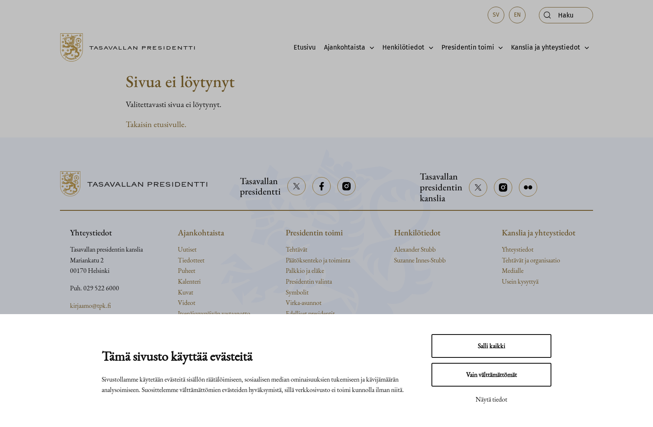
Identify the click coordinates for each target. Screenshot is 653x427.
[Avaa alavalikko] (369, 47)
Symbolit (297, 292)
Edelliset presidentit (310, 313)
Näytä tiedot (491, 399)
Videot (186, 302)
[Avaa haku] (566, 15)
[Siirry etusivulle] (131, 47)
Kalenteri (189, 281)
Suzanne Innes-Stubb (420, 260)
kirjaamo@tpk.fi (90, 305)
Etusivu (305, 47)
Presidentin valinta (309, 281)
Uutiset (187, 249)
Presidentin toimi (467, 47)
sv (496, 14)
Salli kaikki (491, 346)
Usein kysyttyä (520, 281)
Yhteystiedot (517, 249)
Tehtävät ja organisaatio (531, 260)
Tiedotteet (191, 260)
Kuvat (185, 292)
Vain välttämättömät (491, 374)
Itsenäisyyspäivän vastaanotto (214, 313)
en (517, 14)
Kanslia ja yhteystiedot (545, 47)
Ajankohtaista (344, 47)
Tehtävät (296, 249)
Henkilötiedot (403, 47)
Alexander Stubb (415, 249)
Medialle (512, 270)
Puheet (186, 270)
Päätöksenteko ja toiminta (318, 260)
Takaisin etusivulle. (156, 124)
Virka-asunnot (304, 302)
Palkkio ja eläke (305, 270)
